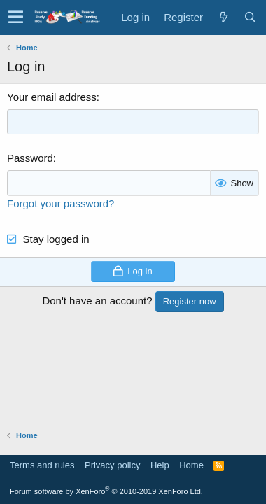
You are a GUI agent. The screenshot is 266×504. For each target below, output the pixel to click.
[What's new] (223, 17)
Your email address (52, 97)
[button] (16, 17)
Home (191, 465)
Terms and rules (42, 465)
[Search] (250, 17)
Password (30, 158)
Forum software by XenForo (106, 491)
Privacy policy (112, 465)
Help (159, 465)
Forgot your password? (60, 203)
